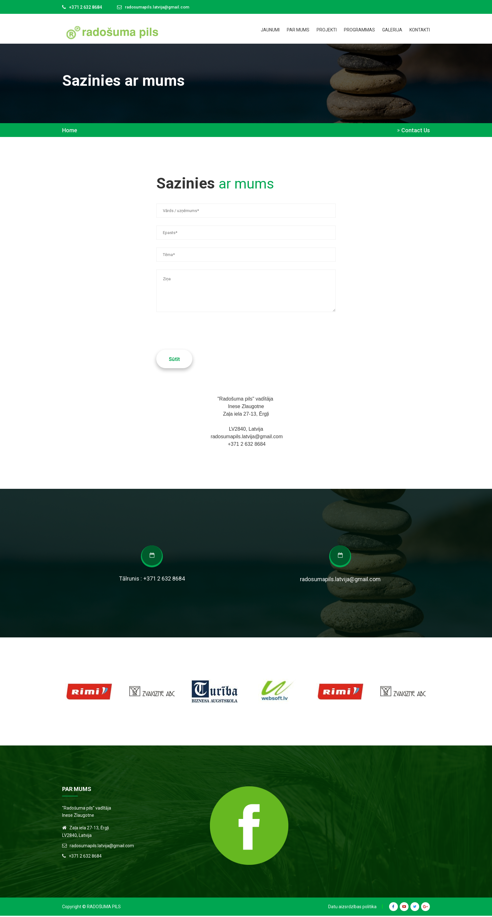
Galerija (392, 29)
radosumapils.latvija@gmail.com (159, 7)
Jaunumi (270, 29)
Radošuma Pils (104, 907)
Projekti (327, 29)
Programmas (359, 29)
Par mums (298, 29)
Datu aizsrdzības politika (352, 907)
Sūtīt (174, 360)
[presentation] (204, 324)
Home (69, 130)
